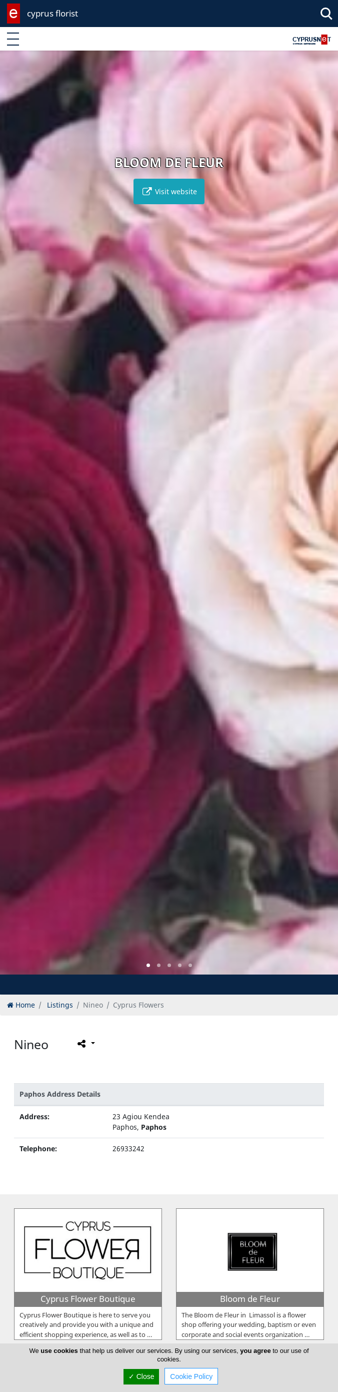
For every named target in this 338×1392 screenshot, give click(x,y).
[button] (148, 965)
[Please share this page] (85, 1043)
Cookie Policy (191, 1376)
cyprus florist (52, 13)
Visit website (169, 191)
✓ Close (141, 1376)
